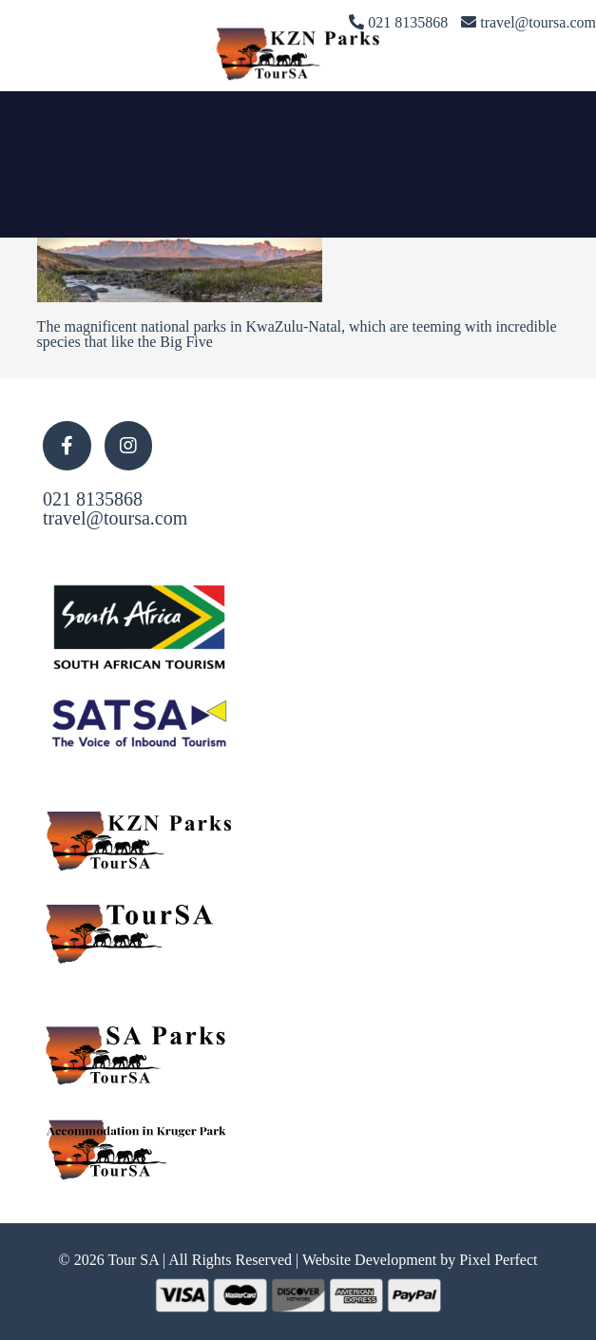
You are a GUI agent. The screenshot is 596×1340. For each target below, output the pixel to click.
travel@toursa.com (115, 517)
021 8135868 (93, 498)
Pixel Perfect (498, 1260)
